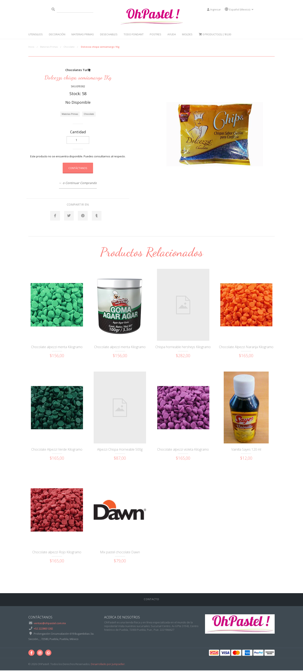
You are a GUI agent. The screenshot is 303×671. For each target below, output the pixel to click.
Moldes (187, 34)
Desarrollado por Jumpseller (108, 664)
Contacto (151, 599)
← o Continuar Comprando (78, 183)
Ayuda (171, 34)
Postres (155, 34)
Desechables (109, 34)
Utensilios (35, 34)
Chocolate (69, 46)
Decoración (57, 34)
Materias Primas (82, 34)
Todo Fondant (134, 34)
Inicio (31, 46)
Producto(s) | (215, 34)
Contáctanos (77, 168)
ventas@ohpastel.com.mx (50, 624)
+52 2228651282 (43, 629)
